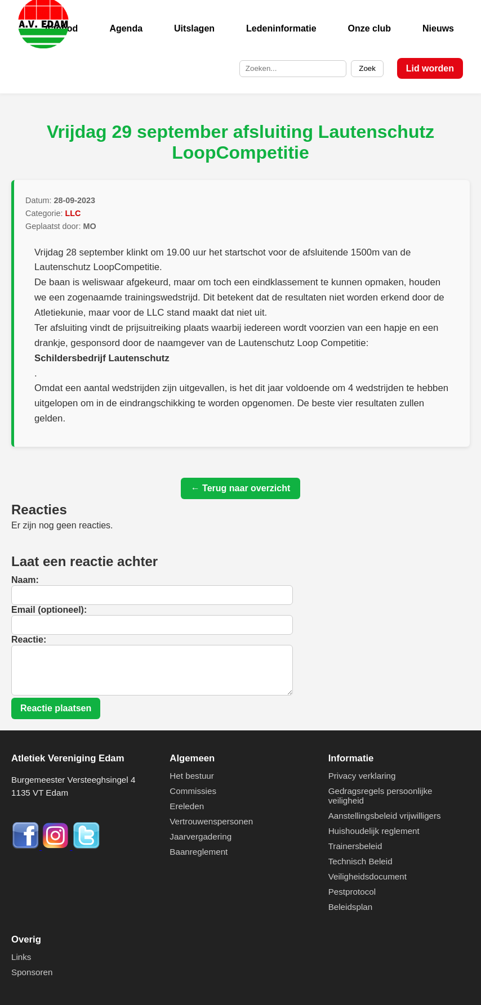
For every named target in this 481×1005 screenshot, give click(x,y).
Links (21, 957)
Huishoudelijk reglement (374, 831)
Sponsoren (31, 972)
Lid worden (430, 68)
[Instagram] (57, 846)
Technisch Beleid (360, 861)
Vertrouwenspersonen (211, 821)
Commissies (193, 791)
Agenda (125, 28)
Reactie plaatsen (55, 708)
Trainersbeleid (355, 846)
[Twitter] (86, 846)
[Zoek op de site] (292, 68)
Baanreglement (199, 851)
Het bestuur (192, 775)
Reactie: (28, 639)
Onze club (369, 28)
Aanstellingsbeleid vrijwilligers (384, 815)
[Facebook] (26, 846)
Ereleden (187, 806)
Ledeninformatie (281, 28)
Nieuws (438, 28)
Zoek (367, 68)
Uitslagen (194, 28)
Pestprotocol (352, 891)
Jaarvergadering (200, 836)
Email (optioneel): (49, 609)
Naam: (25, 580)
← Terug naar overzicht (241, 488)
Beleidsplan (350, 907)
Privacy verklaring (362, 775)
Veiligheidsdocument (367, 876)
